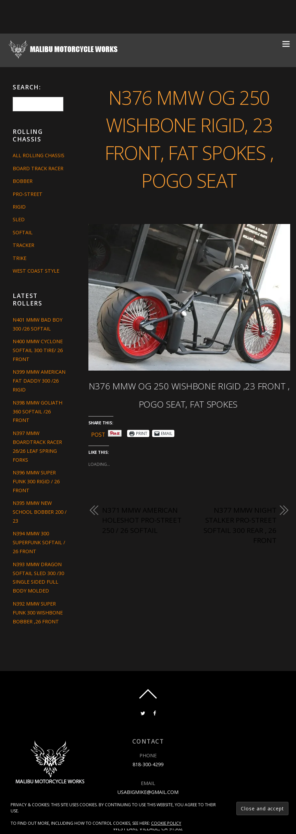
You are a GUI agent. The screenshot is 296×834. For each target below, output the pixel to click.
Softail (23, 232)
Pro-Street (27, 194)
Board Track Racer (38, 168)
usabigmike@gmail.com (148, 792)
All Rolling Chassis (38, 155)
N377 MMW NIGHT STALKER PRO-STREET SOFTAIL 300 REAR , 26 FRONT (240, 525)
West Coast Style (36, 270)
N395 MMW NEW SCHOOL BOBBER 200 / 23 (39, 512)
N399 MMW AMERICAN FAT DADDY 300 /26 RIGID (39, 381)
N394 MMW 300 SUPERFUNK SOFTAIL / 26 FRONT (39, 542)
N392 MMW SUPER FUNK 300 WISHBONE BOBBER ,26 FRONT (38, 612)
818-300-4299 (148, 764)
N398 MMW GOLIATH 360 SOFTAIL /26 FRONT (37, 411)
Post (98, 433)
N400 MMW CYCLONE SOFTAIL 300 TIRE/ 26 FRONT (38, 350)
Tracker (23, 245)
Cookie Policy (166, 823)
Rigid (19, 206)
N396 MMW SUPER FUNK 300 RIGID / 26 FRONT (36, 481)
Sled (19, 219)
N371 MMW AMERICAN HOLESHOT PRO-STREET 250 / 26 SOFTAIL (142, 520)
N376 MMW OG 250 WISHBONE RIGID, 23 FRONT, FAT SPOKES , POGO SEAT (189, 139)
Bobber (23, 181)
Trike (19, 258)
